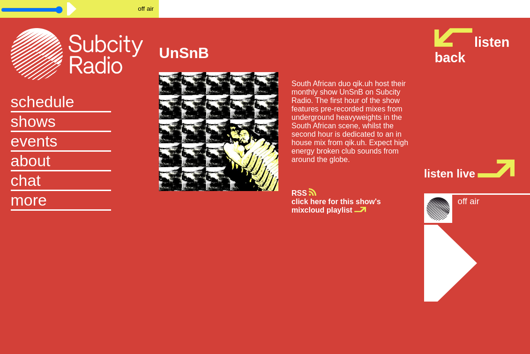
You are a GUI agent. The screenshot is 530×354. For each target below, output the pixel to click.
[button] (80, 201)
